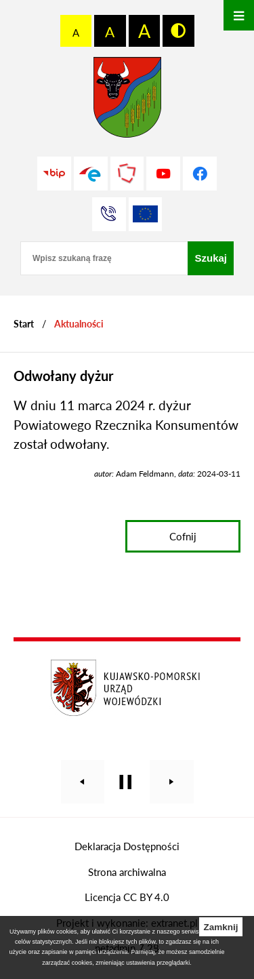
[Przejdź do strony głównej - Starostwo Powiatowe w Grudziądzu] (127, 100)
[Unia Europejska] (146, 214)
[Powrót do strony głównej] (24, 323)
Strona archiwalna (127, 872)
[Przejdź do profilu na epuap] (91, 174)
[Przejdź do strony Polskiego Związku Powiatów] (127, 174)
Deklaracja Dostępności (127, 846)
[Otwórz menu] (239, 15)
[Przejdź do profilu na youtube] (163, 174)
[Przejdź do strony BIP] (54, 174)
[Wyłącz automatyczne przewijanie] (125, 782)
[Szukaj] (211, 258)
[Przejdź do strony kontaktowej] (109, 214)
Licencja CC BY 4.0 (127, 897)
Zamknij (220, 927)
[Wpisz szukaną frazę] (104, 258)
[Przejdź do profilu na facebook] (200, 174)
